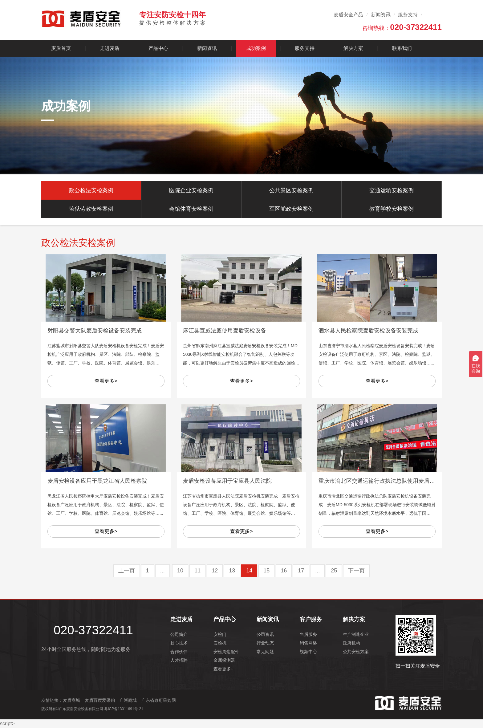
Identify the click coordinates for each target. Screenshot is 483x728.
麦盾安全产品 (348, 14)
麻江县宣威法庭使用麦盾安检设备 (224, 330)
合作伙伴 (179, 651)
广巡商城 (128, 700)
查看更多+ (223, 668)
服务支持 (408, 14)
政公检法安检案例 (91, 190)
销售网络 (308, 643)
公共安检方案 (356, 651)
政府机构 (351, 643)
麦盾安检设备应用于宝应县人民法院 (227, 481)
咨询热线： (402, 27)
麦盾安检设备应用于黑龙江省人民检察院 (97, 481)
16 (284, 570)
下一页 (356, 570)
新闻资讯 (381, 14)
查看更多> (106, 381)
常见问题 (265, 651)
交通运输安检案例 (391, 190)
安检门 (219, 634)
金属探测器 (224, 660)
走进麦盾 (110, 48)
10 (180, 570)
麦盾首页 (61, 48)
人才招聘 (179, 660)
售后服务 (308, 634)
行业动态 (265, 643)
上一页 (126, 570)
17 (301, 570)
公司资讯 (265, 634)
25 (334, 570)
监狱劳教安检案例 (91, 209)
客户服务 (311, 619)
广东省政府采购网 (158, 700)
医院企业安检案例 (191, 190)
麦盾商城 (71, 700)
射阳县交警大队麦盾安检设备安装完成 (94, 330)
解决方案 (353, 48)
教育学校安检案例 (391, 209)
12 (215, 570)
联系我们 (402, 48)
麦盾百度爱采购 (100, 700)
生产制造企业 (356, 634)
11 (197, 570)
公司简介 (179, 634)
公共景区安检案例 (291, 190)
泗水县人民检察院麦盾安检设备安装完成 (368, 330)
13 (232, 570)
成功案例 (256, 48)
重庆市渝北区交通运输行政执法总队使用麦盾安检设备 (385, 481)
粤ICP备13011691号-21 (123, 709)
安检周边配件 (226, 651)
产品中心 (158, 48)
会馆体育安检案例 (191, 209)
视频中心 (308, 651)
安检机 (219, 643)
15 (266, 570)
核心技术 (179, 643)
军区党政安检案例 (291, 209)
